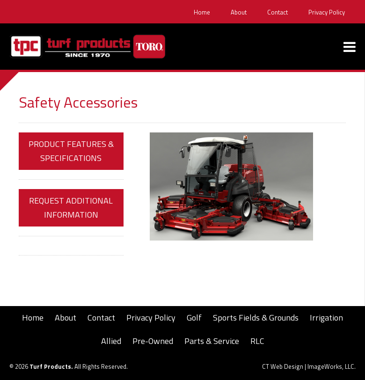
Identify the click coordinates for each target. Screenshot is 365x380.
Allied (111, 341)
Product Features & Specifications (71, 151)
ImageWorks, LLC (330, 366)
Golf (194, 317)
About (239, 12)
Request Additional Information (71, 207)
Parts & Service (211, 341)
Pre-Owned (152, 341)
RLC (257, 341)
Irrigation (326, 317)
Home (202, 12)
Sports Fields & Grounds (256, 317)
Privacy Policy (326, 12)
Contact (277, 12)
